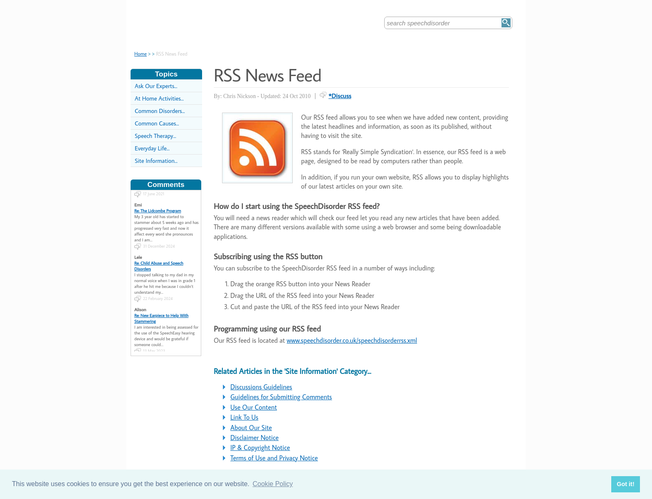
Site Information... (156, 161)
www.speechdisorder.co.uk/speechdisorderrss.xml (352, 340)
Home (140, 54)
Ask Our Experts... (156, 86)
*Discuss (339, 95)
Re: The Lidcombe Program (157, 208)
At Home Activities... (159, 98)
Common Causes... (157, 123)
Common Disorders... (160, 111)
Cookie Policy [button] (272, 483)
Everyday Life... (152, 148)
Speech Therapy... (155, 136)
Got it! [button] (625, 484)
